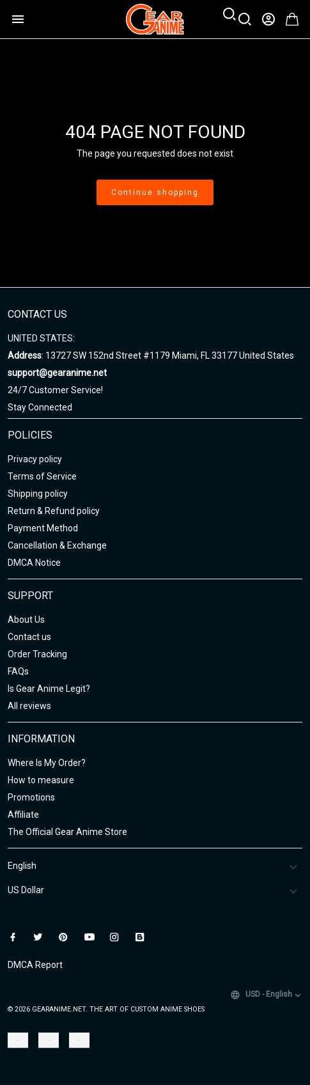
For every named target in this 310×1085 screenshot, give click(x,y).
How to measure (41, 780)
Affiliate (23, 814)
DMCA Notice (34, 563)
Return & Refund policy (54, 511)
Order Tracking (37, 654)
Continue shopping (155, 192)
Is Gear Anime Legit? (49, 688)
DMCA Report (35, 965)
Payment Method (43, 528)
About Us (26, 619)
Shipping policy (38, 493)
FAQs (18, 671)
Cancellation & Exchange (57, 545)
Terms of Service (42, 476)
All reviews (29, 706)
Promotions (31, 797)
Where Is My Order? (47, 763)
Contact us (29, 637)
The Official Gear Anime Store (67, 832)
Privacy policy (35, 459)
